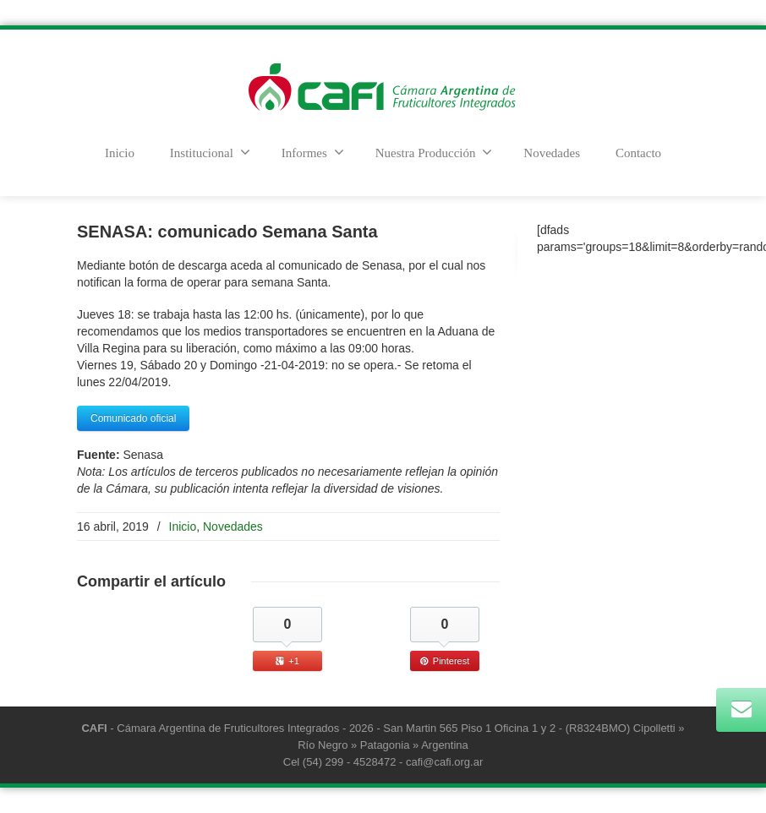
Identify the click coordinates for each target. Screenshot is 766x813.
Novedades (551, 153)
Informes (313, 152)
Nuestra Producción (434, 152)
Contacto (638, 153)
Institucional (210, 152)
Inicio (119, 153)
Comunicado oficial (133, 418)
